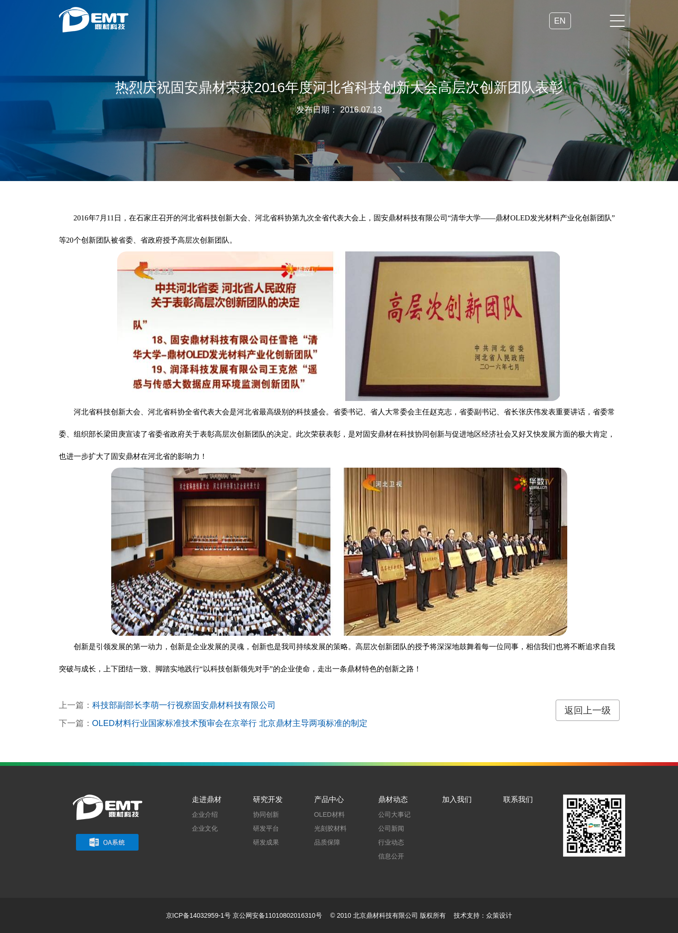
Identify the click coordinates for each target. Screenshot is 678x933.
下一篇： (213, 723)
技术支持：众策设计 (483, 915)
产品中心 (329, 799)
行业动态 (391, 842)
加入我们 (457, 799)
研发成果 (266, 842)
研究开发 (268, 799)
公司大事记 (394, 814)
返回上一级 (587, 710)
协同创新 (266, 814)
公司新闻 (391, 828)
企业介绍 (205, 814)
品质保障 (327, 842)
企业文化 (205, 828)
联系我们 (518, 799)
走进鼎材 (207, 799)
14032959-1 (207, 915)
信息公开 (391, 856)
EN (557, 20)
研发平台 (266, 828)
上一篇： (167, 705)
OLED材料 (329, 814)
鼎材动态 (393, 799)
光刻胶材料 (330, 828)
